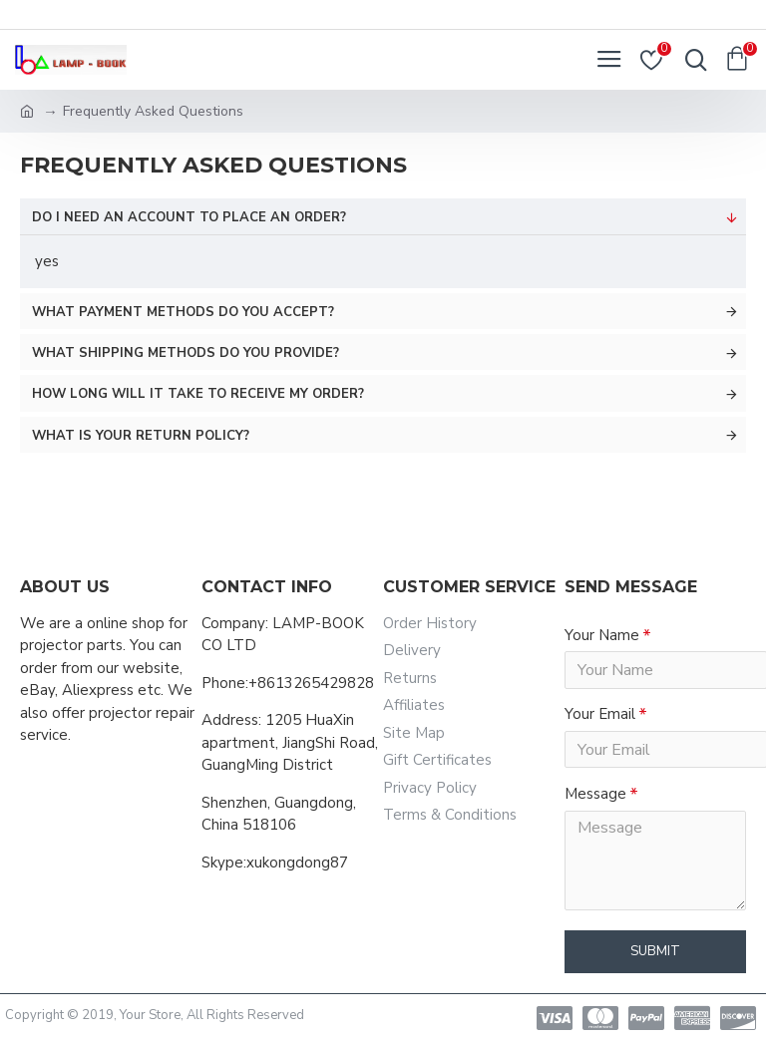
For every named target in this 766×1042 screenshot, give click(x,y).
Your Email (600, 715)
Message (595, 796)
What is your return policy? (140, 436)
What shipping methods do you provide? (185, 353)
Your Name (602, 635)
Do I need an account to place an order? (189, 217)
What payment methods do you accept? (183, 312)
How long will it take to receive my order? (198, 394)
